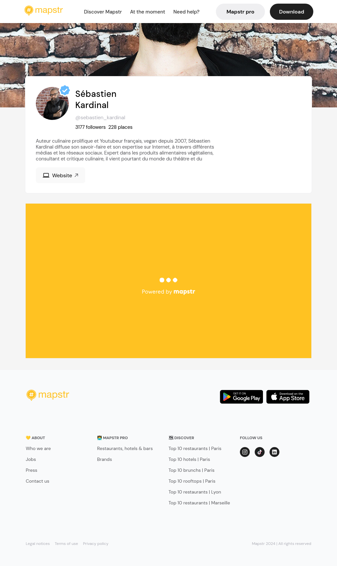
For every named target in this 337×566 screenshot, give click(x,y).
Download (291, 11)
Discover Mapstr (103, 12)
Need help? (186, 12)
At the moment (147, 12)
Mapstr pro (240, 11)
